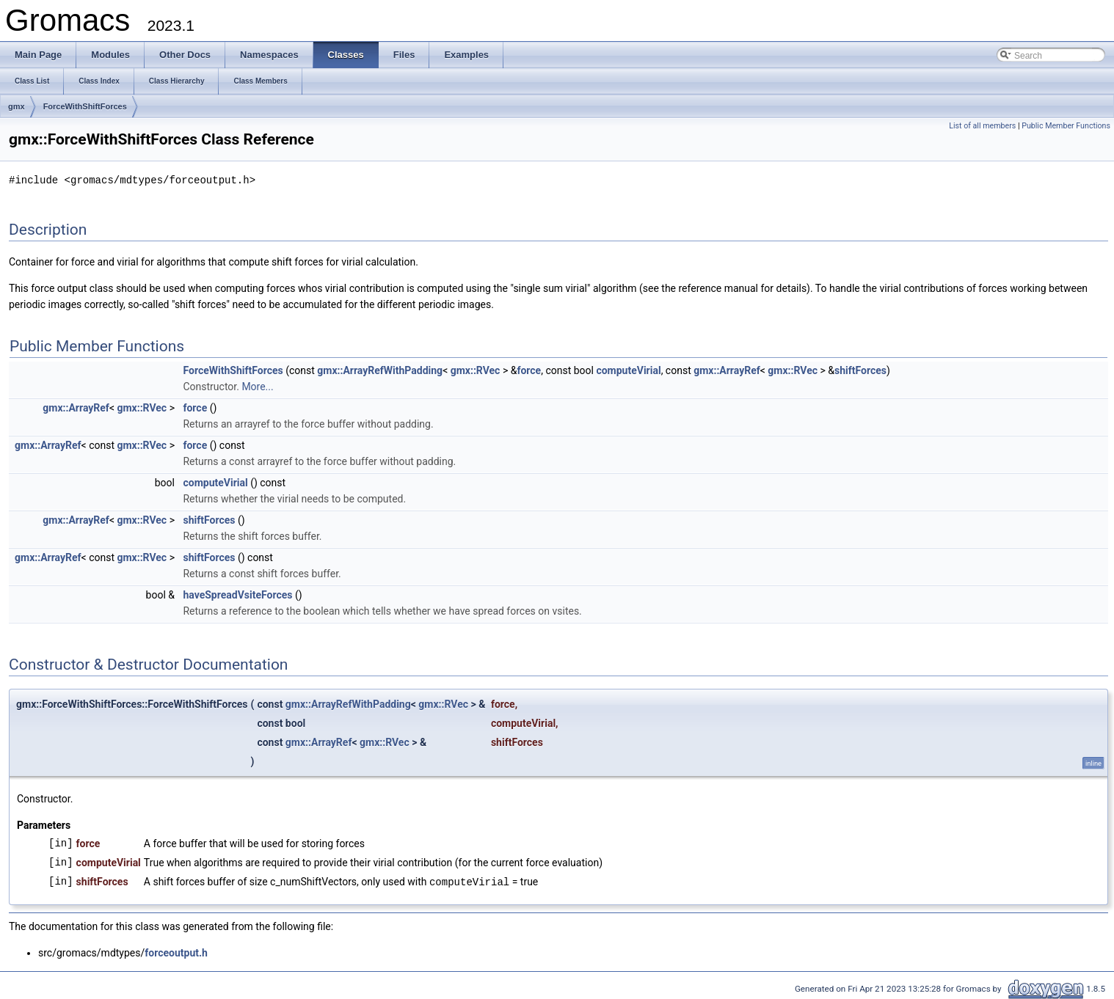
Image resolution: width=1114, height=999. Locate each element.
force (529, 370)
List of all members (982, 126)
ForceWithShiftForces (85, 106)
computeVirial (628, 370)
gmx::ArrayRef (726, 370)
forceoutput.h (176, 951)
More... (257, 386)
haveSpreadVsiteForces (237, 594)
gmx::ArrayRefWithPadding (380, 370)
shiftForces (860, 370)
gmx (16, 106)
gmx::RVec (475, 370)
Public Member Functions (1066, 126)
